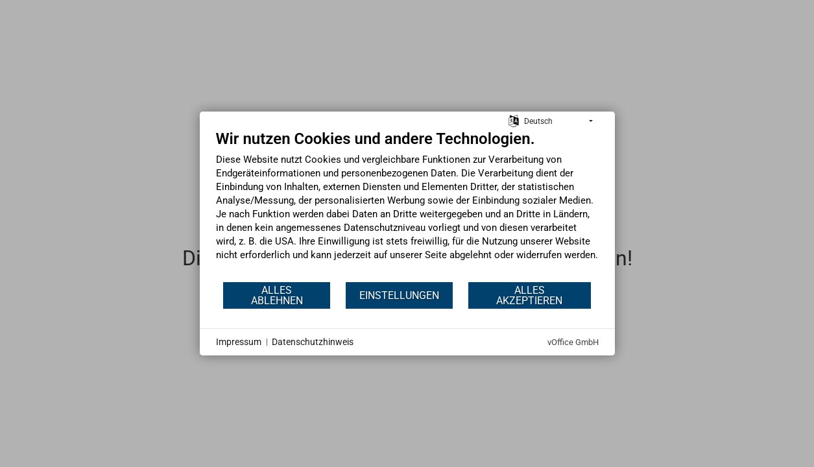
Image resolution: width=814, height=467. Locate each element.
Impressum (238, 342)
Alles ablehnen (277, 295)
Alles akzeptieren (529, 295)
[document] (407, 205)
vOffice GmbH (573, 342)
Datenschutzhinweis (312, 342)
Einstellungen (399, 295)
